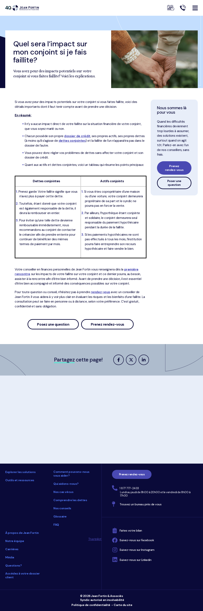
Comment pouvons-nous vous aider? (71, 473)
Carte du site (123, 605)
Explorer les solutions (20, 472)
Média (9, 557)
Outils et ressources (19, 480)
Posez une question (53, 324)
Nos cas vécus (63, 492)
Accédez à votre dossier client (22, 575)
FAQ (56, 524)
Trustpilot (95, 539)
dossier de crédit (77, 136)
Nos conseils (62, 508)
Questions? (13, 565)
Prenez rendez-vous (107, 324)
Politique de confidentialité (90, 605)
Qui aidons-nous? (66, 484)
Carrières (11, 549)
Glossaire (60, 516)
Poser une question (174, 183)
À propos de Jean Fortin (22, 533)
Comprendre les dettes (70, 500)
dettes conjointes (72, 141)
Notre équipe (14, 541)
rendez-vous (100, 292)
